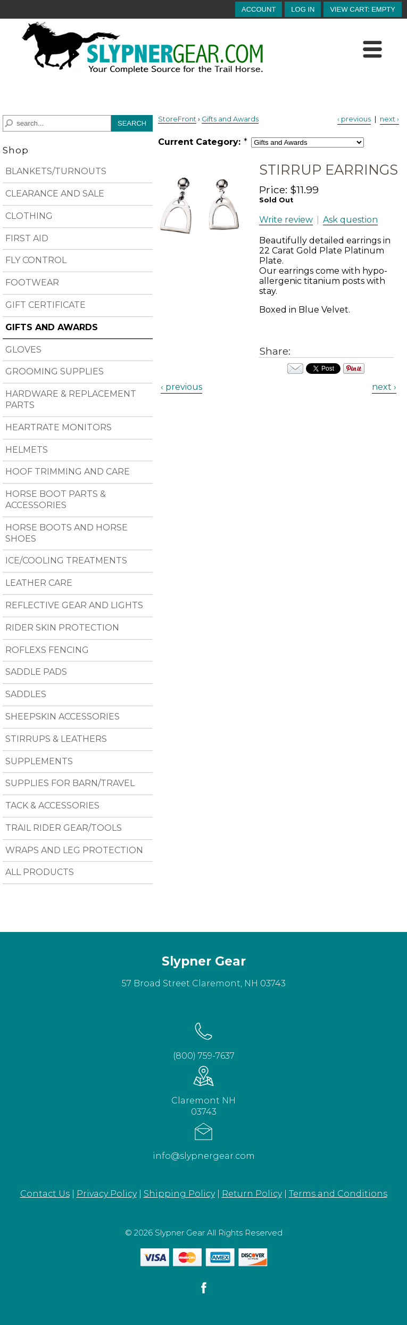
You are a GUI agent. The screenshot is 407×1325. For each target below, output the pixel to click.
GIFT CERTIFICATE (45, 305)
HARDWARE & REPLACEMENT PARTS (70, 399)
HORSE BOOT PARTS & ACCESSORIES (55, 499)
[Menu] (372, 49)
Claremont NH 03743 (203, 1089)
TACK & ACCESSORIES (52, 805)
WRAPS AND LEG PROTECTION (74, 850)
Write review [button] (286, 220)
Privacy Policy (107, 1194)
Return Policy (252, 1194)
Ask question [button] (350, 220)
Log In (302, 9)
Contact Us (45, 1194)
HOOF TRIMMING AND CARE (67, 472)
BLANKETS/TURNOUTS (55, 171)
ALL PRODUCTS (39, 872)
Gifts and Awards (230, 119)
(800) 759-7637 (204, 1039)
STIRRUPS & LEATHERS (56, 739)
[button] (362, 9)
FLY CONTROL (36, 260)
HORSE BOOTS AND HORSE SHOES (66, 533)
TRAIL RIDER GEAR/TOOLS (63, 828)
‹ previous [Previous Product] (354, 119)
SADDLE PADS (36, 672)
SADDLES (25, 694)
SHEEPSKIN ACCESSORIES (62, 716)
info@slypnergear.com (204, 1139)
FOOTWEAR (32, 282)
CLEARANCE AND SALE (54, 194)
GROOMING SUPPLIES (54, 371)
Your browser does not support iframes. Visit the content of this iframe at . (323, 368)
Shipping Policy (179, 1194)
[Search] (57, 123)
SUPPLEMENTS (39, 761)
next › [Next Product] (389, 119)
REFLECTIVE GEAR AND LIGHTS (74, 605)
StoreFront (177, 119)
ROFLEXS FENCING (47, 650)
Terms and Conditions (338, 1194)
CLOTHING (29, 216)
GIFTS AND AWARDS (51, 327)
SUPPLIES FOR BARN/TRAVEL (70, 783)
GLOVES (23, 350)
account (259, 9)
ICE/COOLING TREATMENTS (66, 560)
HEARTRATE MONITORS (58, 427)
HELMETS (26, 450)
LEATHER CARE (38, 583)
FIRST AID (26, 238)
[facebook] (204, 1293)
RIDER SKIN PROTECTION (62, 628)
